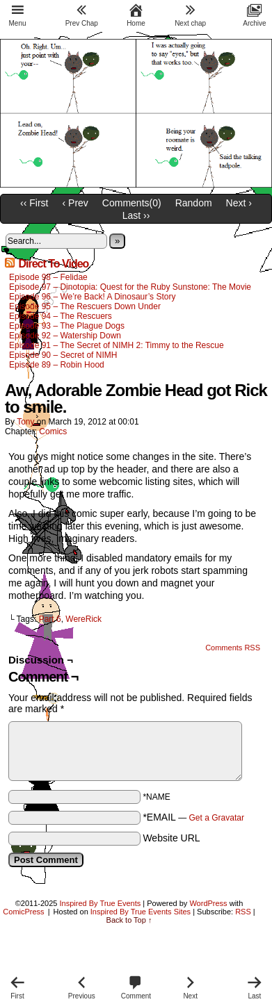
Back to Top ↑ (129, 920)
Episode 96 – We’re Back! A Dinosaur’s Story (92, 297)
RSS (243, 911)
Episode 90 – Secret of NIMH (63, 355)
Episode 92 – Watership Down (65, 335)
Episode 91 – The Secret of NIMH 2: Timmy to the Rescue (116, 345)
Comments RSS (232, 647)
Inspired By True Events (100, 903)
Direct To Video (53, 264)
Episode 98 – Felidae (48, 277)
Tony (25, 422)
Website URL (171, 837)
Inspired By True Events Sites (140, 911)
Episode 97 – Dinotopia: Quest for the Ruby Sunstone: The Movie (130, 287)
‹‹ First (34, 202)
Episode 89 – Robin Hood (56, 365)
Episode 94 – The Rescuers (60, 316)
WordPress (208, 903)
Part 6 (50, 619)
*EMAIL (193, 817)
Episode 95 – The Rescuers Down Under (85, 306)
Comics (53, 431)
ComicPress (23, 911)
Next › (239, 202)
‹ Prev (75, 202)
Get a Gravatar (216, 818)
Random (193, 202)
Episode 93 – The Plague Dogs (67, 326)
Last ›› (136, 215)
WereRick (83, 619)
